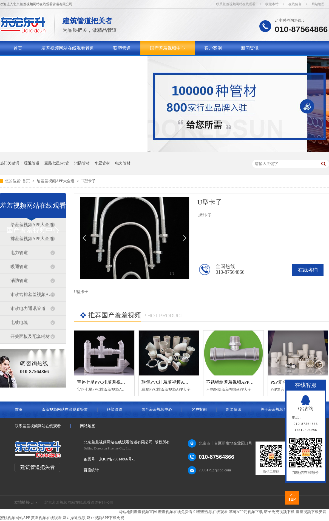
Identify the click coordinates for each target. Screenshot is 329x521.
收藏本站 (272, 4)
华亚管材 (102, 163)
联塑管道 (122, 48)
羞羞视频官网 (145, 512)
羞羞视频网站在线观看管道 (67, 48)
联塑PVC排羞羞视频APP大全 (169, 382)
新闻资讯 (250, 48)
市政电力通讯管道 (28, 308)
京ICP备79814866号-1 (117, 459)
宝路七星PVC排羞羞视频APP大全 (109, 382)
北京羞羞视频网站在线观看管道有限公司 (79, 502)
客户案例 (213, 48)
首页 (17, 48)
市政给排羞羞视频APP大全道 (32, 294)
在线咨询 (308, 270)
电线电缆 (19, 322)
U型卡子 (88, 181)
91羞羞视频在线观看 (210, 512)
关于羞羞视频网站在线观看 (39, 62)
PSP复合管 (281, 382)
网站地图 (318, 4)
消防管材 (82, 163)
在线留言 (295, 4)
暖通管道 (31, 163)
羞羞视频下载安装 (311, 512)
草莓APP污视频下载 (246, 512)
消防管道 (19, 280)
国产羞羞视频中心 (167, 48)
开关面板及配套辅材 (30, 336)
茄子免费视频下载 (279, 512)
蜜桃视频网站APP (15, 518)
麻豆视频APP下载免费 (105, 518)
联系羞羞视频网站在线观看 (236, 4)
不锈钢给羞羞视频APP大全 (232, 382)
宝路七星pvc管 (56, 163)
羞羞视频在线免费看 (175, 512)
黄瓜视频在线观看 (46, 518)
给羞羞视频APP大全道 (56, 181)
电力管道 (19, 252)
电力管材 (123, 163)
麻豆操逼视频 (74, 518)
